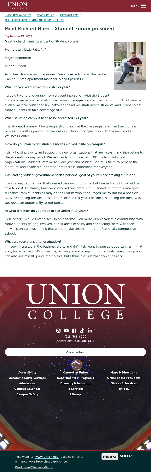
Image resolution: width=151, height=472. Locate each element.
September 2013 (69, 15)
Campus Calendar (27, 388)
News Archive (45, 15)
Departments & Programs (75, 377)
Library (75, 394)
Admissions (27, 383)
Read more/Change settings (34, 467)
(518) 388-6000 (75, 336)
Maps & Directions (123, 372)
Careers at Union (75, 372)
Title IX (124, 388)
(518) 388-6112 (84, 340)
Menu (138, 6)
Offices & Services (124, 383)
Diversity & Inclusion (75, 383)
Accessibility (27, 372)
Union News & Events (18, 15)
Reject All (110, 456)
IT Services (75, 388)
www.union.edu (47, 456)
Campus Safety (27, 394)
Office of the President (123, 377)
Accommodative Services (27, 377)
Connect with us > (75, 352)
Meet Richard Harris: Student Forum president (34, 20)
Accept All (127, 455)
